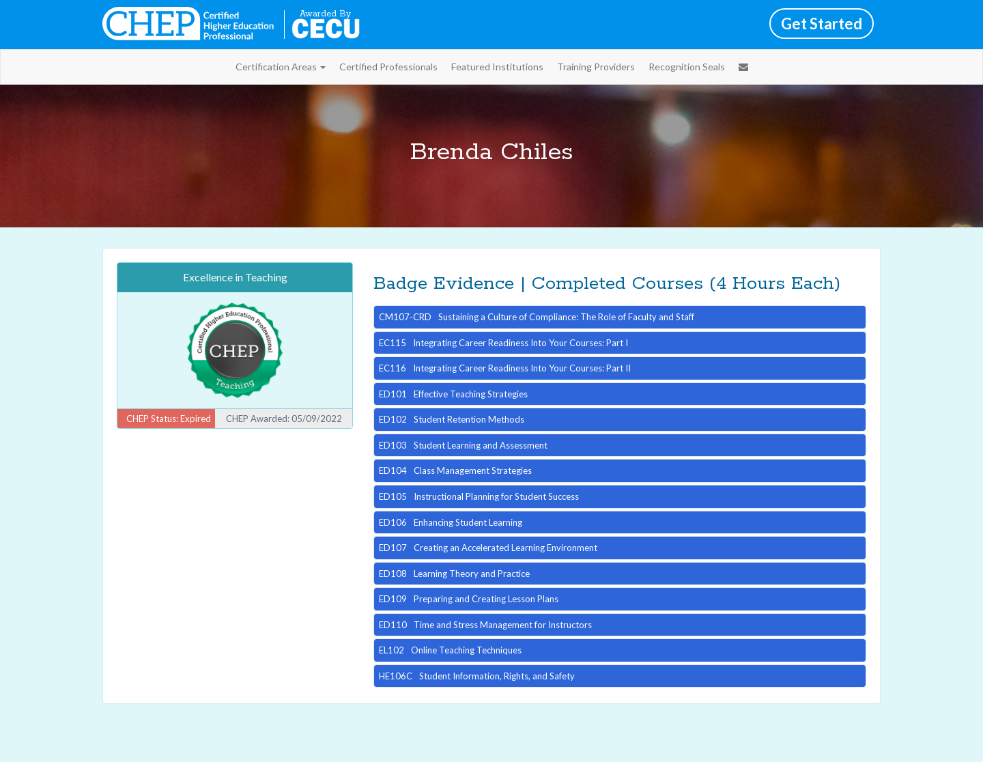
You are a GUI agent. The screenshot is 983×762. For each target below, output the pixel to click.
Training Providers (596, 66)
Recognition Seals (687, 66)
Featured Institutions (497, 66)
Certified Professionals (388, 66)
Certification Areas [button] (281, 66)
